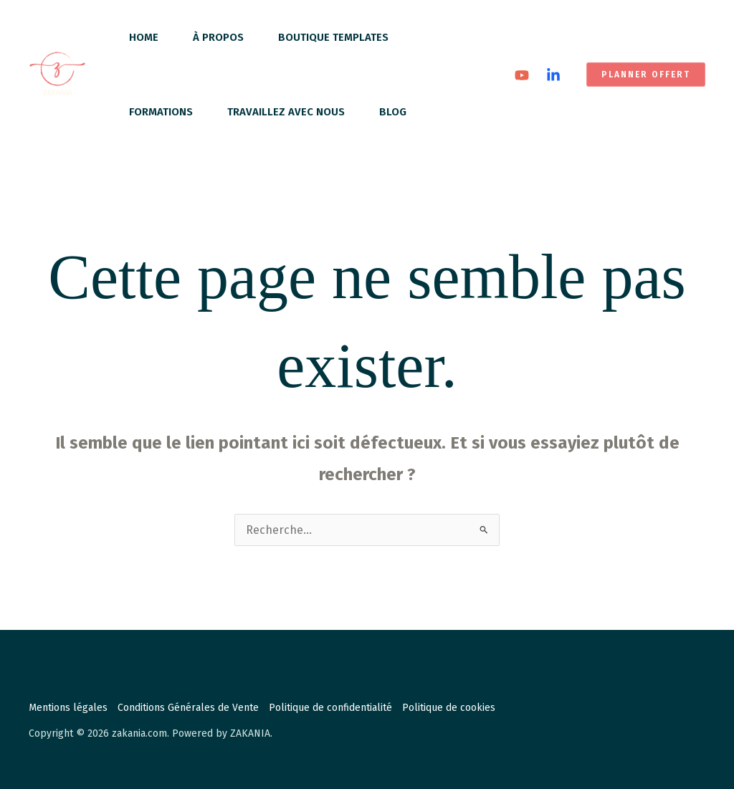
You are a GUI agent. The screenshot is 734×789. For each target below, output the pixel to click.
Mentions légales (68, 708)
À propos (218, 37)
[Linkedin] (553, 75)
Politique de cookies (448, 708)
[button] (645, 74)
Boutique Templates (333, 37)
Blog (392, 111)
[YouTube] (522, 75)
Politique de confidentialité (330, 708)
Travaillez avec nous (286, 111)
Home (143, 37)
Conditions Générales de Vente (188, 708)
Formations (161, 111)
